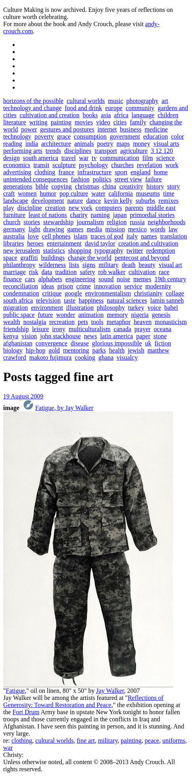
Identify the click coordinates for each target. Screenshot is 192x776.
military (109, 264)
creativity (131, 186)
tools (97, 321)
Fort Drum (26, 712)
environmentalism (108, 293)
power (29, 129)
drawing (53, 229)
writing (38, 122)
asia (106, 115)
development (47, 200)
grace (64, 136)
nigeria (139, 314)
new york (80, 207)
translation (173, 236)
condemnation (21, 293)
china (109, 186)
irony (59, 329)
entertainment (64, 243)
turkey (136, 307)
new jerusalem (21, 250)
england (141, 172)
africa (121, 115)
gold (54, 350)
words (157, 229)
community (139, 108)
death (129, 264)
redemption (160, 250)
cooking (85, 357)
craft (9, 193)
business (130, 129)
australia (14, 236)
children (168, 115)
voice (154, 307)
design (11, 157)
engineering (80, 279)
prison (65, 286)
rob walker (111, 272)
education (155, 136)
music (115, 100)
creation (55, 207)
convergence (52, 343)
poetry (105, 143)
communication (119, 157)
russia (137, 222)
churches (122, 165)
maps (123, 143)
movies (83, 122)
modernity (158, 286)
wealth (11, 321)
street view (128, 179)
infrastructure (95, 172)
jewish (136, 350)
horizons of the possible (33, 100)
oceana (162, 329)
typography (109, 250)
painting (61, 122)
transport (106, 150)
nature (75, 200)
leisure (40, 329)
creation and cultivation (148, 243)
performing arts (22, 150)
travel (68, 157)
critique (52, 293)
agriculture (134, 150)
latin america (116, 336)
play (8, 207)
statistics (54, 250)
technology (17, 136)
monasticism (171, 321)
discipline (29, 207)
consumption (90, 136)
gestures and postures (67, 129)
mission (115, 229)
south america (40, 157)
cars (30, 279)
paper (143, 336)
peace (152, 740)
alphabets (50, 279)
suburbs (146, 200)
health (117, 350)
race (164, 272)
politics (102, 179)
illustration (79, 307)
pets (83, 321)
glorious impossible (117, 343)
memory (117, 314)
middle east (160, 207)
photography (142, 100)
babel (171, 307)
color (177, 136)
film (147, 157)
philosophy (111, 307)
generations (17, 186)
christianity (148, 293)
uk (148, 343)
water (98, 193)
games (75, 229)
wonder (65, 314)
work (172, 165)
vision (29, 336)
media (94, 229)
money (141, 143)
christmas (87, 186)
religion (117, 222)
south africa (18, 300)
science (165, 157)
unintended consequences (35, 179)
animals (84, 143)
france (66, 172)
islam (80, 236)
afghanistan (17, 343)
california (120, 193)
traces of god (107, 236)
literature (14, 122)
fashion (80, 179)
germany (14, 229)
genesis (161, 314)
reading (12, 143)
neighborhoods (166, 222)
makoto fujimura (50, 357)
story (173, 186)
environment (47, 307)
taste (69, 300)
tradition (66, 272)
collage (175, 293)
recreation (61, 321)
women (27, 193)
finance (12, 279)
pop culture (73, 193)
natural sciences (127, 300)
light (34, 229)
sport (121, 172)
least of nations (48, 215)
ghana (105, 357)
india (31, 143)
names (149, 236)
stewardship (58, 222)
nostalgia (34, 321)
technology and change (32, 108)
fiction (162, 343)
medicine (156, 129)
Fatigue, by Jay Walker (64, 407)
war (84, 157)
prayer (142, 329)
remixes (168, 200)
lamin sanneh (167, 300)
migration (15, 307)
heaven (143, 321)
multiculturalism (89, 329)
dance (93, 200)
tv (93, 157)
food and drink (83, 108)
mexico (137, 229)
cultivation (142, 272)
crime (83, 286)
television (48, 300)
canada (122, 329)
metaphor (118, 321)
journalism (90, 222)
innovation (107, 286)
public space (19, 314)
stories (32, 222)
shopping (79, 250)
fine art (86, 740)
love (33, 236)
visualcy (127, 357)
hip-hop (36, 350)
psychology (93, 165)
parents (134, 207)
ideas (47, 286)
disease (79, 343)
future (45, 314)
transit (41, 165)
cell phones (56, 236)
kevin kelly (118, 200)
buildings (53, 257)
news (90, 336)
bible (42, 186)
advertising (17, 172)
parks (99, 350)
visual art (170, 264)
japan (120, 215)
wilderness (52, 264)
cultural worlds (86, 100)
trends (53, 150)
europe (114, 108)
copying (61, 186)
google (73, 293)
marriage (14, 272)
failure (153, 179)
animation (91, 314)
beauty (147, 264)
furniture (14, 215)
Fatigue (15, 690)
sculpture (64, 165)
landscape (15, 200)
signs (88, 264)
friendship (16, 329)
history (155, 186)
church (12, 222)
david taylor (100, 243)
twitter (135, 250)
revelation (149, 165)
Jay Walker (110, 690)
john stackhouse (60, 336)
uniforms (173, 740)
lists (74, 264)
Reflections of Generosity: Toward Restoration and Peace (83, 701)
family (138, 122)
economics (16, 165)
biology (13, 350)
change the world (89, 257)
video (103, 122)
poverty (44, 136)
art (165, 100)
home (161, 172)
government (125, 136)
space (10, 257)
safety (87, 272)
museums (148, 193)
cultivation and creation (50, 115)
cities (120, 122)
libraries (13, 243)
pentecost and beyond (141, 257)
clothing (44, 172)
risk (33, 272)
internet (107, 129)
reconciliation (20, 286)
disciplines (77, 150)
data (47, 272)
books (90, 115)
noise (123, 279)
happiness (91, 300)
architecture (56, 143)
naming (100, 215)
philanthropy (19, 264)
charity (78, 215)
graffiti (29, 257)
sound (106, 279)
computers (108, 207)
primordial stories (152, 215)
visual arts (166, 143)
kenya (10, 336)
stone (160, 336)
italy (131, 236)
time (168, 193)
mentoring (76, 350)
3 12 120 (162, 150)
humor (48, 193)
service (133, 286)
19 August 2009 (23, 396)
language (142, 115)
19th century (170, 279)
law (173, 229)
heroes (35, 243)
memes (142, 279)
